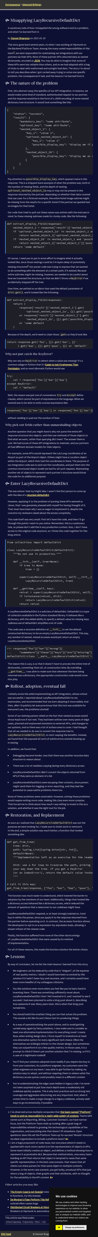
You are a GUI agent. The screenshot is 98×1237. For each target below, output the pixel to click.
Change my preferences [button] (74, 1227)
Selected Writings (31, 4)
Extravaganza (12, 4)
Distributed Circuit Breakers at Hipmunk (31, 1207)
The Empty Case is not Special (26, 1191)
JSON (37, 60)
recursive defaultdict (38, 495)
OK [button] (59, 1227)
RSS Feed (6, 1234)
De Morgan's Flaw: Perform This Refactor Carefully (37, 1199)
